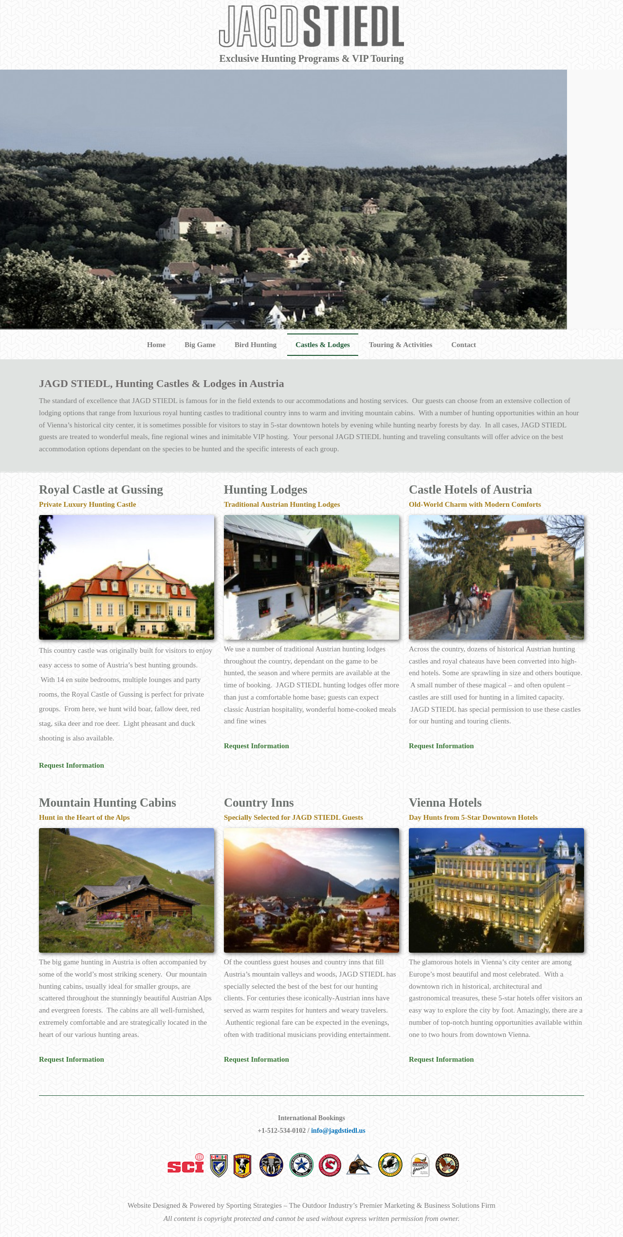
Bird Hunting (255, 345)
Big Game (200, 345)
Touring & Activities (400, 345)
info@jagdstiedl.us (338, 1130)
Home (156, 345)
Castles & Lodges (322, 345)
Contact (463, 345)
